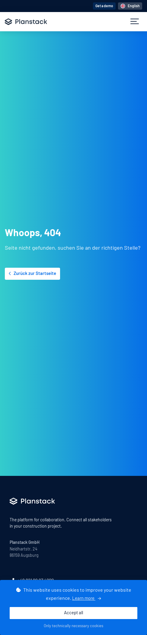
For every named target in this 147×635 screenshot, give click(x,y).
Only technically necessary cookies (73, 626)
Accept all (73, 613)
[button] (134, 21)
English (130, 6)
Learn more (86, 598)
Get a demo (104, 6)
